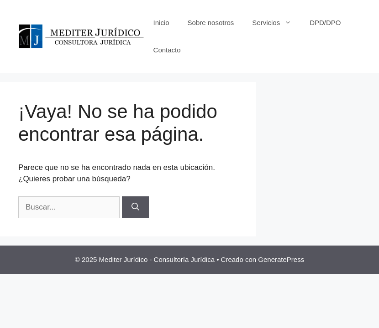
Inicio (161, 22)
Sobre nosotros (211, 22)
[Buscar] (135, 207)
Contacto (167, 50)
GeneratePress (281, 259)
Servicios (276, 22)
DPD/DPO (325, 22)
